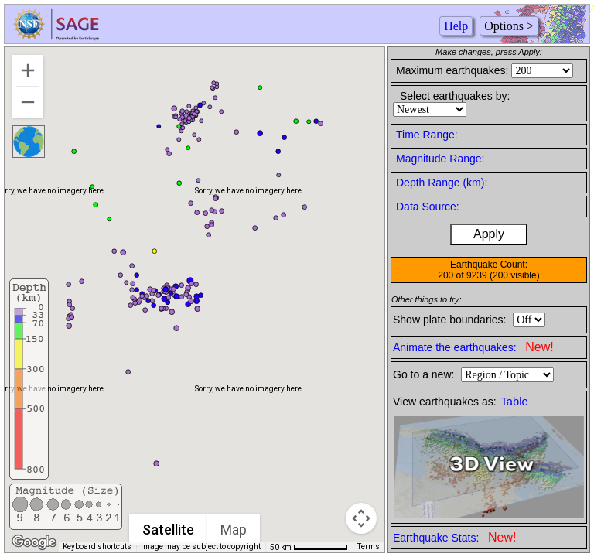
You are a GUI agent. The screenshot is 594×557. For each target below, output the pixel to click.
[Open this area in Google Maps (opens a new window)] (34, 542)
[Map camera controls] (361, 518)
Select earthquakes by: (455, 96)
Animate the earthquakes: (473, 347)
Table (514, 401)
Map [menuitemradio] (234, 529)
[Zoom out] (27, 102)
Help (456, 25)
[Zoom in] (27, 70)
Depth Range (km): (441, 182)
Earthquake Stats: (454, 537)
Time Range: (427, 134)
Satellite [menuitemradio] (169, 529)
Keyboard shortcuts (97, 546)
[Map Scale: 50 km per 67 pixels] (309, 547)
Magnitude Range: (440, 158)
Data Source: (427, 206)
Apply (488, 234)
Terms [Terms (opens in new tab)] (368, 546)
